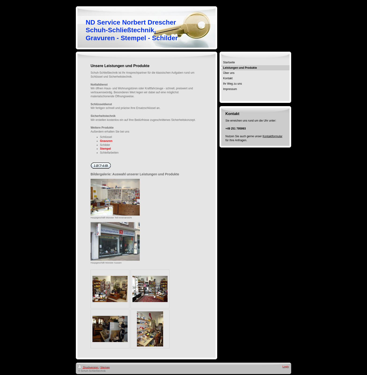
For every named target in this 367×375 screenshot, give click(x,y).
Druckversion (88, 367)
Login (286, 366)
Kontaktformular (273, 136)
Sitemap (105, 367)
